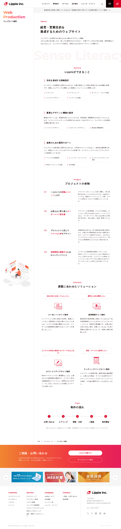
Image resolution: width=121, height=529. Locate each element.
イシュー (11, 505)
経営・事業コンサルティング (35, 515)
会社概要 (47, 499)
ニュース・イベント (88, 4)
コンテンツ (46, 4)
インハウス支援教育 (33, 505)
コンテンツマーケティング (35, 508)
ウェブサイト (12, 499)
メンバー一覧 (49, 502)
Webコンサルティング (34, 511)
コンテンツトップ (14, 496)
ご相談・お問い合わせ (70, 496)
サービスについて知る (85, 459)
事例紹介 (56, 4)
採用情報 (65, 499)
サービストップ (32, 496)
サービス (65, 4)
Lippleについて (50, 496)
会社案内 (75, 4)
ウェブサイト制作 (32, 499)
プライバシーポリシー (106, 525)
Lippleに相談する (85, 453)
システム (11, 502)
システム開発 (31, 502)
